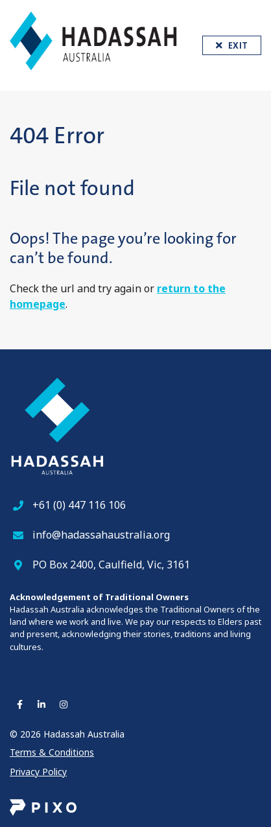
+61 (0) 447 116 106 (79, 505)
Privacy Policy (38, 771)
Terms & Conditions (52, 752)
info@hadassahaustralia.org (101, 535)
